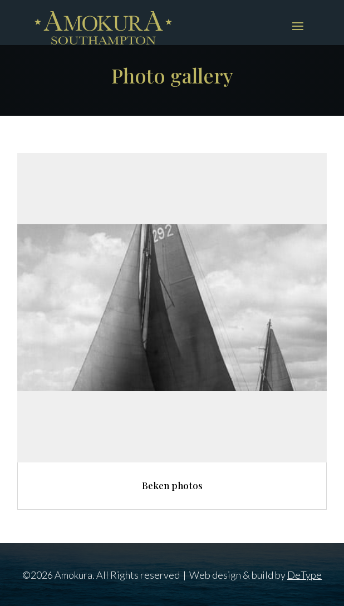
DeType (304, 575)
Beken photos (172, 485)
